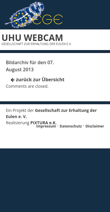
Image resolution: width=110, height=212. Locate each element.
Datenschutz (71, 126)
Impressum (46, 126)
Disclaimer (94, 126)
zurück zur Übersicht (38, 79)
